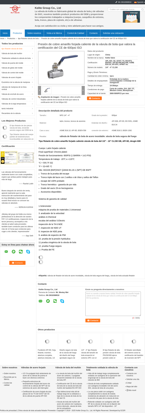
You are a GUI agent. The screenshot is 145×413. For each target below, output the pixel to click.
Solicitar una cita (132, 379)
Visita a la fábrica (54, 33)
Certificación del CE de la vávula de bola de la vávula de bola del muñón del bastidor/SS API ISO (69, 386)
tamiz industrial (7, 109)
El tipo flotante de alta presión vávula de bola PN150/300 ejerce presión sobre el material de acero (111, 355)
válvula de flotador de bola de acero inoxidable (66, 276)
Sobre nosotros (34, 33)
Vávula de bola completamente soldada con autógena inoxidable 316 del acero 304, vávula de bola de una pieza (103, 386)
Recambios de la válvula (11, 113)
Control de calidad (8, 384)
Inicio (5, 33)
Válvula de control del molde (12, 73)
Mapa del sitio (131, 387)
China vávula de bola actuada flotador (32, 411)
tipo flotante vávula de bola (28, 38)
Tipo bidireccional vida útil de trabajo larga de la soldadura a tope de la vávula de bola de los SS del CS (69, 395)
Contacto (93, 33)
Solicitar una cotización (113, 33)
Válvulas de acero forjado (11, 77)
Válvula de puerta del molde (12, 63)
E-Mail (128, 383)
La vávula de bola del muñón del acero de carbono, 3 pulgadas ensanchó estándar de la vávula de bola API (69, 376)
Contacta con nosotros (131, 374)
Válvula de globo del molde (12, 68)
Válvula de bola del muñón (12, 53)
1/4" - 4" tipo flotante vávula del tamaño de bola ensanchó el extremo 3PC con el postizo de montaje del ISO (90, 356)
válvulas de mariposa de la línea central (14, 88)
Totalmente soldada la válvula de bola (16, 58)
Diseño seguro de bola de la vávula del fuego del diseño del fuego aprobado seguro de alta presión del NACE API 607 (68, 356)
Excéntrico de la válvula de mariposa (16, 82)
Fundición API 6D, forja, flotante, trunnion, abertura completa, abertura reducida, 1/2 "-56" (47, 355)
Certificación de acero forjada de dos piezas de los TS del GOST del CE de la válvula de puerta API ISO (37, 394)
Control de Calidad (75, 33)
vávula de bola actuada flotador (122, 276)
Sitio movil (131, 390)
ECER (122, 411)
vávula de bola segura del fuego (97, 276)
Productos (17, 33)
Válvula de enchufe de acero (13, 94)
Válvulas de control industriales (14, 99)
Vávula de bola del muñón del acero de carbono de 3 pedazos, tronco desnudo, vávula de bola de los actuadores (69, 405)
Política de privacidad (8, 411)
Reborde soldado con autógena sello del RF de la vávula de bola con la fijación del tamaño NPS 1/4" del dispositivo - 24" (104, 404)
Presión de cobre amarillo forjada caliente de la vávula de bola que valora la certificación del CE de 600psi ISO (60, 99)
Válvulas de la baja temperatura (14, 104)
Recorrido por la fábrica (10, 378)
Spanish (140, 2)
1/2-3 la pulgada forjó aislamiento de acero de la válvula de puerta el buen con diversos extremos (37, 375)
